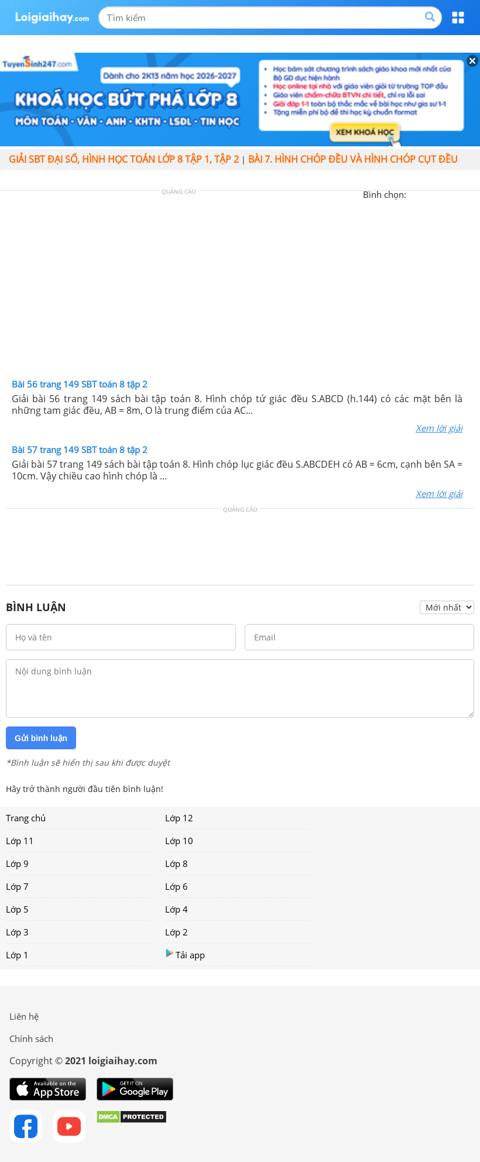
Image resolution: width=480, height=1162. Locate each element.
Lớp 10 (179, 840)
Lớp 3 (17, 932)
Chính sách (31, 1038)
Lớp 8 (176, 863)
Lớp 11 (20, 840)
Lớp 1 (17, 955)
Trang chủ (26, 818)
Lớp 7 (17, 886)
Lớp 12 (179, 818)
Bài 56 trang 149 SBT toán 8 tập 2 (80, 384)
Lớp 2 (176, 932)
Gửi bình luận (41, 738)
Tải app (185, 954)
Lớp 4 (176, 909)
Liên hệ (24, 1016)
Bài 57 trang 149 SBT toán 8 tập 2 (80, 449)
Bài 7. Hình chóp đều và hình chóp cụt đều (353, 159)
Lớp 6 (176, 886)
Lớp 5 (17, 909)
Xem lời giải (439, 428)
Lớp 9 (17, 863)
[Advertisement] (240, 287)
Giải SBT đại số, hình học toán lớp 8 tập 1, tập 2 (124, 159)
